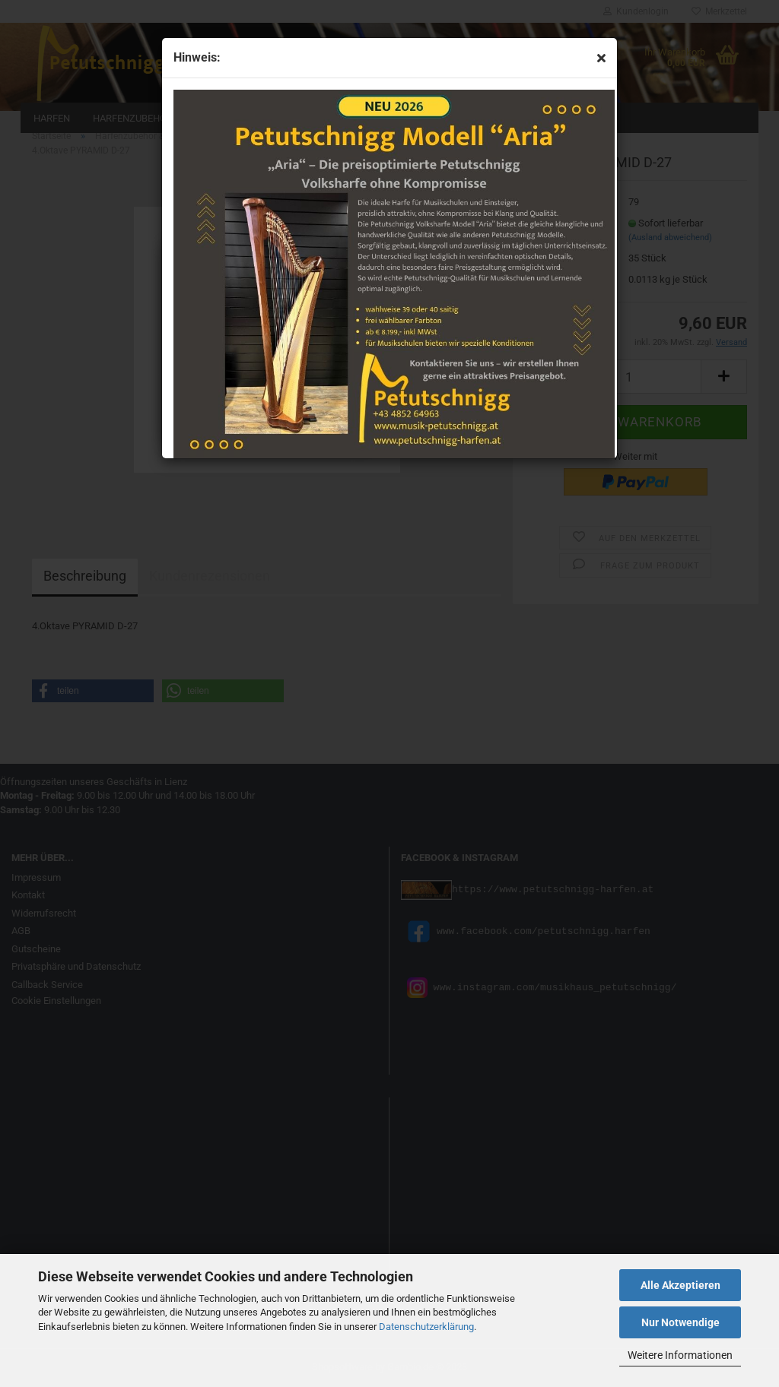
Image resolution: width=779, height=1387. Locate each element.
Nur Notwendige (680, 1322)
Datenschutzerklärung (426, 1326)
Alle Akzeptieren (680, 1285)
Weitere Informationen (680, 1355)
